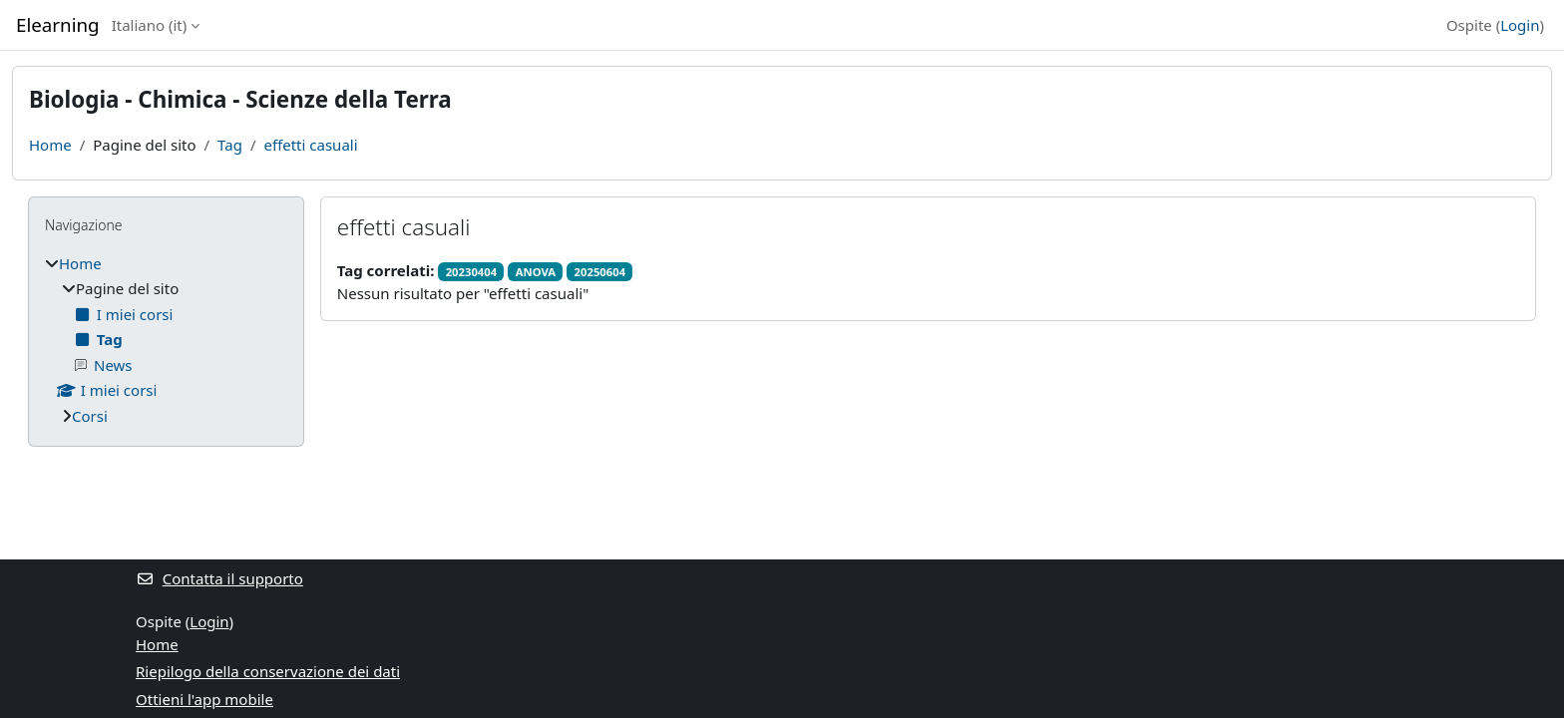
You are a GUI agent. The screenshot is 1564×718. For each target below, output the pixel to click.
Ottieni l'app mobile (204, 699)
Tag (229, 145)
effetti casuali (310, 145)
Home (50, 145)
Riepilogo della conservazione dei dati (268, 671)
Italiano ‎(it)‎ (150, 25)
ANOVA (536, 271)
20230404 (471, 271)
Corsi (90, 416)
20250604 (600, 271)
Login (1519, 25)
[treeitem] (166, 340)
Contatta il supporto (219, 578)
